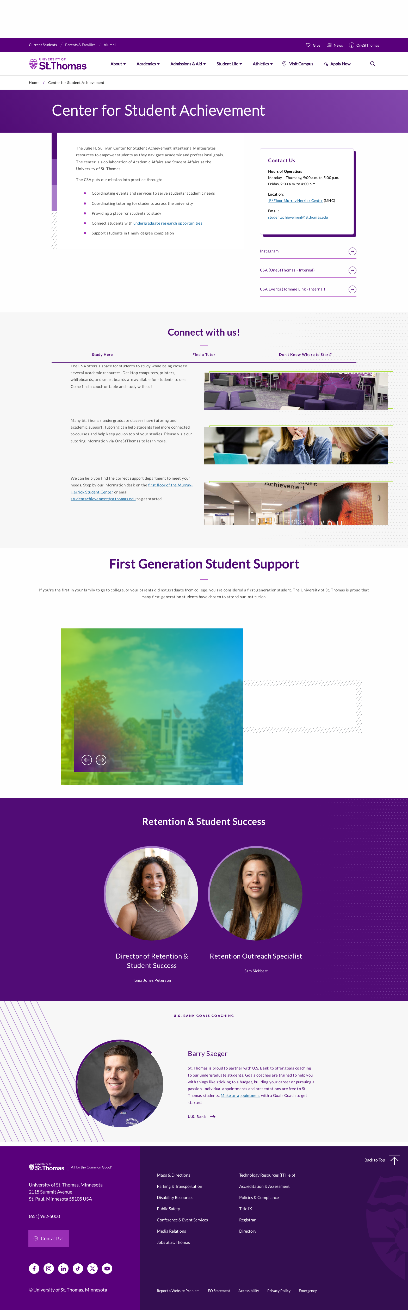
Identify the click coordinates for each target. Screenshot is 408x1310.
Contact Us (49, 1238)
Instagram (308, 251)
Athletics (261, 63)
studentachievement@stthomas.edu (298, 217)
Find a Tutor (204, 354)
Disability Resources (175, 1197)
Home (34, 82)
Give (316, 45)
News (338, 45)
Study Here (102, 354)
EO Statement (219, 1290)
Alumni (110, 44)
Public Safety (168, 1208)
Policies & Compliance (259, 1197)
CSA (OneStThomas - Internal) (308, 270)
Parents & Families (80, 44)
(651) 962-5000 (44, 1216)
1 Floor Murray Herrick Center (295, 200)
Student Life (227, 63)
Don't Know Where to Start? (305, 354)
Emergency (308, 1290)
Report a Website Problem (178, 1290)
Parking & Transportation (179, 1186)
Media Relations (171, 1230)
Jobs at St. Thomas (173, 1242)
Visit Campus (301, 63)
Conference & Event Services (182, 1219)
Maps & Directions (173, 1174)
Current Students (43, 44)
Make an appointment (240, 1095)
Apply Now (340, 63)
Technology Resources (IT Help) (267, 1174)
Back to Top (382, 1160)
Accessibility (248, 1290)
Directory (247, 1230)
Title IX (245, 1208)
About (116, 63)
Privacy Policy (278, 1290)
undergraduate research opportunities (167, 223)
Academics (146, 63)
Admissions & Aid (186, 63)
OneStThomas (367, 45)
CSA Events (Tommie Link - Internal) (308, 289)
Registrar (247, 1219)
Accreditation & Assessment (264, 1186)
